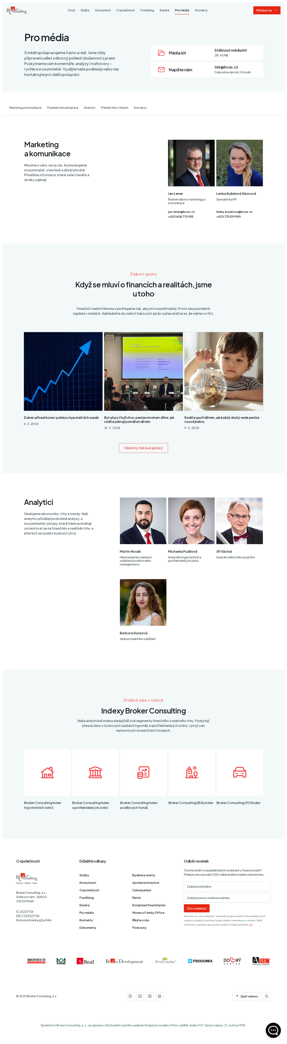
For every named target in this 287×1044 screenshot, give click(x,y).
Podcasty (139, 927)
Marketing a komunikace (25, 107)
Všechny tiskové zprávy (143, 448)
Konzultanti (87, 882)
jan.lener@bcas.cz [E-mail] (181, 211)
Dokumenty (87, 927)
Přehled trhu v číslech (114, 107)
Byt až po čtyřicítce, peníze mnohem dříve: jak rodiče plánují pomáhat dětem (139, 419)
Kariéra (84, 905)
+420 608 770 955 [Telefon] (180, 216)
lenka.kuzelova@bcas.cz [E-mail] (234, 211)
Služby (84, 875)
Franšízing (86, 897)
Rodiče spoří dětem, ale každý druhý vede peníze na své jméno (221, 419)
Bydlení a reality (143, 875)
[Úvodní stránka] (16, 10)
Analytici (89, 107)
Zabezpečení (141, 890)
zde (251, 924)
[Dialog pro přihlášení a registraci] (267, 10)
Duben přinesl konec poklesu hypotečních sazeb (61, 417)
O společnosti (89, 890)
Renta (136, 897)
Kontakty (140, 107)
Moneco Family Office (148, 912)
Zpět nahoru (247, 996)
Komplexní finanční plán (148, 905)
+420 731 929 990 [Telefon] (228, 216)
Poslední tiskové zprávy (62, 107)
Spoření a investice (145, 882)
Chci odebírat (197, 908)
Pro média (86, 912)
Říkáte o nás (140, 920)
